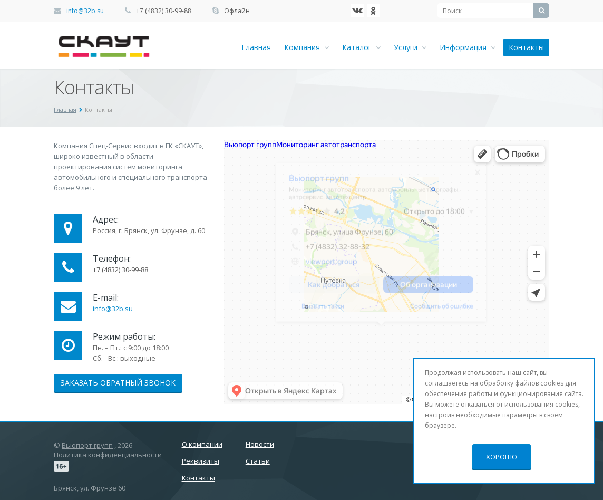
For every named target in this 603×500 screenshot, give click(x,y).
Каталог (361, 47)
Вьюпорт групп (87, 445)
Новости (260, 444)
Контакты (526, 47)
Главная (256, 47)
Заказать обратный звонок (118, 383)
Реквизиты (200, 461)
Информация (467, 47)
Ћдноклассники (373, 10)
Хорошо (501, 456)
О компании (202, 444)
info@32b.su (85, 10)
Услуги (410, 47)
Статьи (258, 461)
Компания (306, 47)
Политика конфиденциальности (108, 454)
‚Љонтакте (357, 10)
